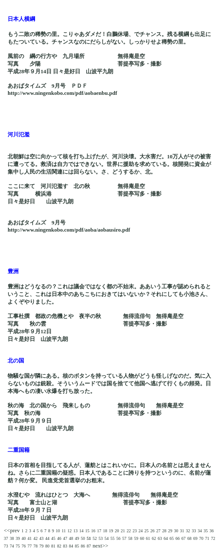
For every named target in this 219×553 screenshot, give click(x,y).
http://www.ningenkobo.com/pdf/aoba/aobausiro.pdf (69, 230)
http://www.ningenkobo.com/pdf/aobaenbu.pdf (62, 93)
